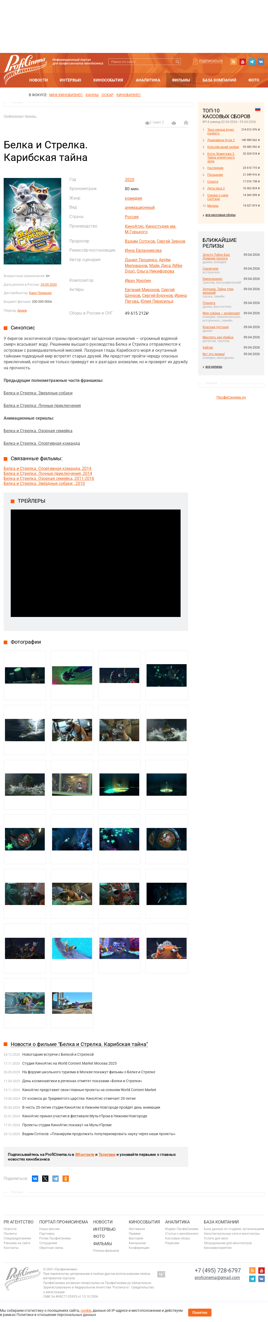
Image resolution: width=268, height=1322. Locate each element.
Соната (212, 181)
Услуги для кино (216, 1238)
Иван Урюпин (138, 280)
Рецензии (172, 1243)
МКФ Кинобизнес (66, 95)
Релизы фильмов (106, 1251)
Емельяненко (212, 279)
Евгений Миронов (142, 289)
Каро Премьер (40, 293)
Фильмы (181, 80)
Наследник (215, 168)
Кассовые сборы (177, 1238)
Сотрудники (48, 1243)
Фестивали (137, 1229)
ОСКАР (108, 95)
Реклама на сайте (17, 1243)
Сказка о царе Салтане (217, 197)
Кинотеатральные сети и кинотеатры (232, 1234)
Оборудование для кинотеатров (228, 1243)
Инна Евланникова (143, 250)
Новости (38, 80)
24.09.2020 (49, 284)
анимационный (140, 207)
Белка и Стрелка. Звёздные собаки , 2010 (44, 483)
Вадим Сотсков (140, 241)
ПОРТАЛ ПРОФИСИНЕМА (63, 1222)
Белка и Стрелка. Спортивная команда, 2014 (47, 468)
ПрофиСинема (13, 116)
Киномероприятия (218, 1248)
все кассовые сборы (220, 215)
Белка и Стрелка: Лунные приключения (42, 405)
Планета (209, 303)
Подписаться (211, 61)
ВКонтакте (84, 1154)
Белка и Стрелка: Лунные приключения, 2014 (48, 473)
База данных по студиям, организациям (234, 1229)
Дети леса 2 (216, 188)
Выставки (136, 1238)
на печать (174, 123)
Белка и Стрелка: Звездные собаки (38, 393)
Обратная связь (51, 1248)
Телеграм (107, 1154)
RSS (233, 61)
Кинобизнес (128, 95)
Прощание (215, 175)
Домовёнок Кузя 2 (221, 140)
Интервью (70, 80)
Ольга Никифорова (155, 271)
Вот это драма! (214, 354)
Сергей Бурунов (157, 295)
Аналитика (148, 80)
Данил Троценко (141, 259)
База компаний (219, 80)
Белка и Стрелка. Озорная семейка (38, 430)
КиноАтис (134, 226)
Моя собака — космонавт (221, 313)
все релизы (213, 367)
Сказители (210, 268)
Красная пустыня (216, 327)
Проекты (10, 1234)
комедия (133, 198)
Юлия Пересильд (157, 301)
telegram (252, 61)
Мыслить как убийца (218, 337)
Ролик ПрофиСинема (55, 1238)
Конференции (139, 1248)
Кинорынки (137, 1243)
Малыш (213, 206)
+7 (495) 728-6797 (218, 1270)
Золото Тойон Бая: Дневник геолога (216, 256)
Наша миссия (49, 1229)
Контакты (11, 1248)
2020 (129, 179)
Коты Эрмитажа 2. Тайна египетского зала (221, 157)
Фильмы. (31, 116)
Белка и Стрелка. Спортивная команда (42, 443)
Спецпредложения (17, 1238)
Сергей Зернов (171, 241)
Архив (22, 310)
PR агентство (19, 1222)
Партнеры (46, 1234)
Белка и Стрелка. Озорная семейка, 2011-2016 (49, 478)
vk (261, 61)
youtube (242, 61)
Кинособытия (108, 80)
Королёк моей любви (223, 147)
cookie (86, 1310)
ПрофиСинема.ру (231, 397)
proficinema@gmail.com (217, 1277)
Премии (135, 1234)
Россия (132, 216)
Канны (92, 95)
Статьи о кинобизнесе (181, 1234)
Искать (177, 61)
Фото (253, 80)
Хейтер (208, 347)
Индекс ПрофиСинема (181, 1229)
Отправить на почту (186, 122)
